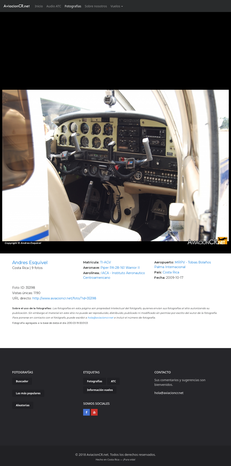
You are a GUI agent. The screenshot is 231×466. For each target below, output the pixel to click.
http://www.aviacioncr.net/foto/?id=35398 (64, 298)
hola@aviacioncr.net (100, 317)
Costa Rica (171, 272)
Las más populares (28, 393)
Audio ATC (53, 6)
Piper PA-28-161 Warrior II (120, 268)
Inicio (40, 6)
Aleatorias (23, 405)
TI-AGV (105, 262)
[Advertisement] (115, 45)
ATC (113, 381)
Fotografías (73, 6)
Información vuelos (100, 390)
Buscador (22, 381)
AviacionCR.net (17, 5)
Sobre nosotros (96, 6)
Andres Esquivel (30, 262)
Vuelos (115, 6)
